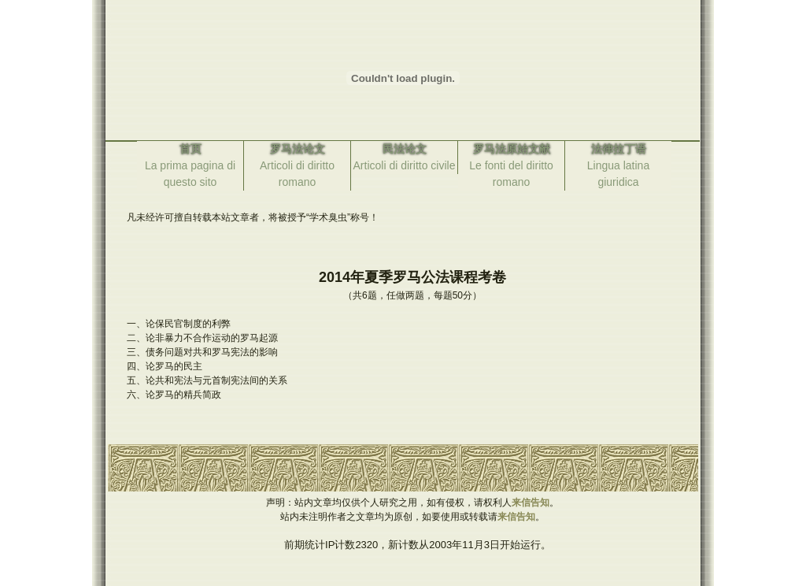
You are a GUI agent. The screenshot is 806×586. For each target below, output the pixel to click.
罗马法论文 (297, 149)
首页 (190, 149)
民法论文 (405, 149)
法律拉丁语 (618, 149)
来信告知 (530, 502)
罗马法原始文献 (511, 149)
